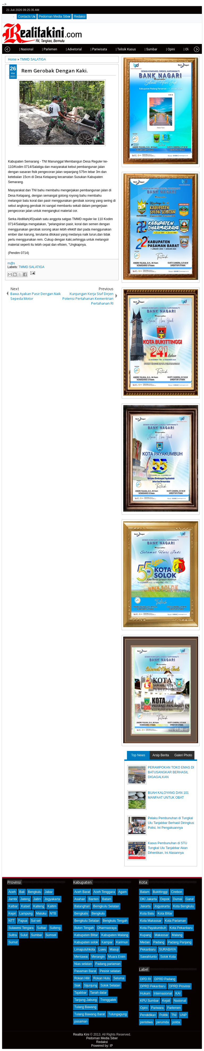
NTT (11, 921)
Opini (144, 1008)
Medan (145, 942)
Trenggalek (108, 1000)
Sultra (12, 935)
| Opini (162, 49)
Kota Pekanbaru (181, 928)
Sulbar (41, 928)
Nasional (180, 1001)
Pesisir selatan (110, 971)
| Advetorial (66, 49)
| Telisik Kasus (118, 49)
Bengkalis (81, 913)
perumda (162, 1022)
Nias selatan (83, 964)
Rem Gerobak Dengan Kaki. (54, 70)
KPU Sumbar (149, 1001)
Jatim (37, 899)
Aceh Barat (82, 892)
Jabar (49, 892)
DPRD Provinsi (179, 986)
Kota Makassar (151, 921)
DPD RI (145, 979)
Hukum (145, 993)
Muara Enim (116, 957)
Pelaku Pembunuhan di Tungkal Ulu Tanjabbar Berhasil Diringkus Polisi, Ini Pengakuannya (171, 823)
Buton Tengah (84, 928)
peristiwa (146, 1022)
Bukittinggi (160, 892)
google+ (189, 10)
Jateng (25, 899)
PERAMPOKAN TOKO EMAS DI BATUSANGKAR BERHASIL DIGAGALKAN (171, 772)
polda (176, 1022)
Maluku (41, 913)
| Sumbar (143, 49)
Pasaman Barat (85, 971)
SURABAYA (167, 949)
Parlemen (174, 1008)
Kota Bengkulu (183, 906)
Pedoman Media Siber (54, 16)
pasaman (80, 1021)
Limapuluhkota (84, 949)
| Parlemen (41, 49)
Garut (190, 899)
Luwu (102, 949)
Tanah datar (98, 993)
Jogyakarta (52, 899)
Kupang (145, 935)
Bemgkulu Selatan (106, 906)
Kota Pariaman (175, 921)
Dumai (177, 899)
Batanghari (82, 906)
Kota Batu (147, 913)
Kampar (107, 942)
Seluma (118, 978)
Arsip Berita (160, 755)
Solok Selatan (110, 985)
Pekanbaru (148, 949)
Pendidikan (148, 1015)
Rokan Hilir (82, 978)
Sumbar (36, 935)
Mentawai (81, 957)
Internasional (163, 993)
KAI (177, 993)
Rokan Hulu (101, 978)
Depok (164, 899)
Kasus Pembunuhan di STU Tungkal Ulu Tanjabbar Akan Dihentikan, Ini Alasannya (168, 848)
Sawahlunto (148, 957)
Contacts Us (26, 16)
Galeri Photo (183, 755)
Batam (106, 899)
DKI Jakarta (148, 899)
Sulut (23, 935)
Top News (138, 755)
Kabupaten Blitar (86, 935)
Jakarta (145, 906)
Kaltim (52, 906)
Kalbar (13, 906)
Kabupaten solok (86, 942)
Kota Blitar (165, 913)
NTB (53, 913)
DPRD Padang (164, 979)
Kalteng (38, 906)
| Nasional (18, 49)
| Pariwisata (91, 49)
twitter (175, 10)
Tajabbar (80, 993)
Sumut (13, 942)
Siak (77, 985)
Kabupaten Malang (114, 935)
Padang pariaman (108, 964)
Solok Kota (168, 957)
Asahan (79, 899)
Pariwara (157, 1008)
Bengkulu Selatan (86, 921)
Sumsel (51, 935)
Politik (163, 1015)
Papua (22, 921)
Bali (21, 892)
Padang (158, 942)
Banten (93, 899)
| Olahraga (183, 49)
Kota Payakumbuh (153, 928)
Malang (177, 935)
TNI (173, 1015)
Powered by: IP (102, 1046)
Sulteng (55, 928)
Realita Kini (81, 1034)
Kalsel (25, 906)
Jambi (12, 899)
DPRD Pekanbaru (152, 986)
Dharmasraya (107, 928)
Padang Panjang (180, 942)
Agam (122, 892)
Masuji (114, 949)
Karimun (122, 942)
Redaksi (79, 16)
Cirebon (176, 892)
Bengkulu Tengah (115, 921)
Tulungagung (117, 1014)
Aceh (12, 892)
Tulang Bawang (85, 1007)
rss (196, 10)
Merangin (98, 957)
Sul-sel (36, 921)
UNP (183, 1015)
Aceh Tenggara (104, 892)
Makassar (161, 935)
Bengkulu (34, 892)
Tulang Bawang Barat (89, 1014)
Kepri (12, 913)
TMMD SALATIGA (31, 267)
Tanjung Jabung (85, 1000)
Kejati (166, 1001)
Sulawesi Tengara (21, 928)
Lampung (26, 913)
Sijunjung (90, 985)
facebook (182, 10)
